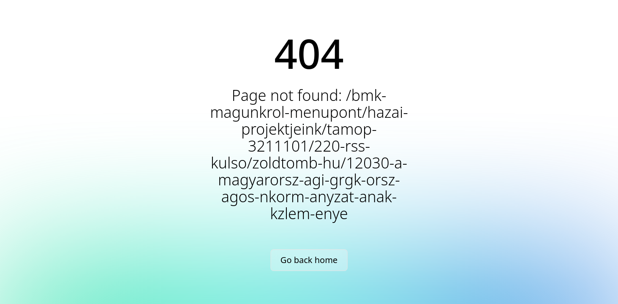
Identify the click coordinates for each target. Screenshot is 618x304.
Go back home (309, 260)
